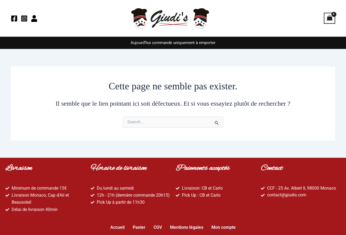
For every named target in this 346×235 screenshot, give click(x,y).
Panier (139, 226)
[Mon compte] (34, 18)
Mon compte (223, 226)
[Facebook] (14, 18)
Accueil (117, 226)
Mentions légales (186, 226)
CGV (158, 226)
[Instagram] (24, 18)
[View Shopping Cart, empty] (329, 18)
